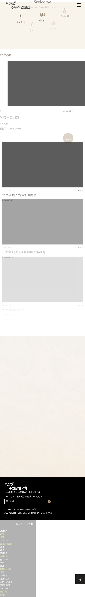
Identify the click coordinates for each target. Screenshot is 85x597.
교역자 (3, 547)
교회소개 (3, 531)
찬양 (2, 572)
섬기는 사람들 (6, 543)
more (80, 182)
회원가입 (30, 523)
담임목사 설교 (6, 569)
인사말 (3, 534)
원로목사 (3, 559)
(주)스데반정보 (46, 512)
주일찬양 (3, 575)
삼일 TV (3, 566)
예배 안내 (4, 540)
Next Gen (4, 588)
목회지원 (3, 553)
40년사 (3, 563)
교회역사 (3, 556)
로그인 (19, 523)
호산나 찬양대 (6, 582)
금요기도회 (4, 578)
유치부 (3, 594)
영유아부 (3, 591)
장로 (2, 550)
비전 (2, 537)
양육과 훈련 (5, 585)
